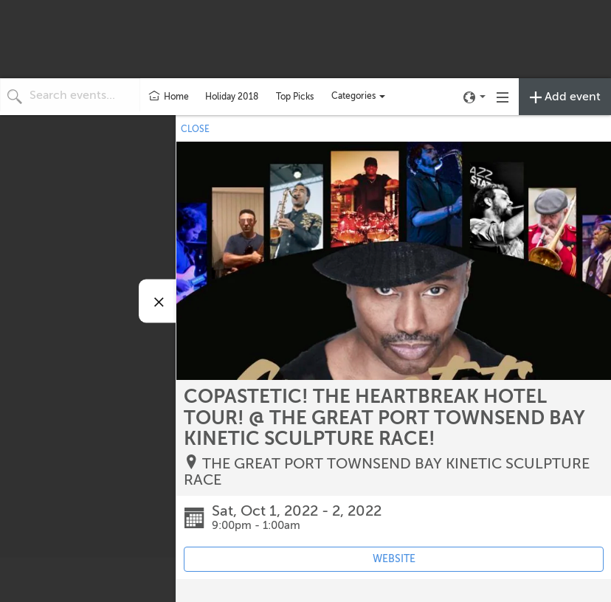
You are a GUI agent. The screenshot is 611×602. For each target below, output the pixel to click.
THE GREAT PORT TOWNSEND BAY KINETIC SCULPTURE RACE (387, 471)
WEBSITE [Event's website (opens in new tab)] (394, 558)
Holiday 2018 (231, 96)
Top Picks (295, 96)
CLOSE (195, 129)
